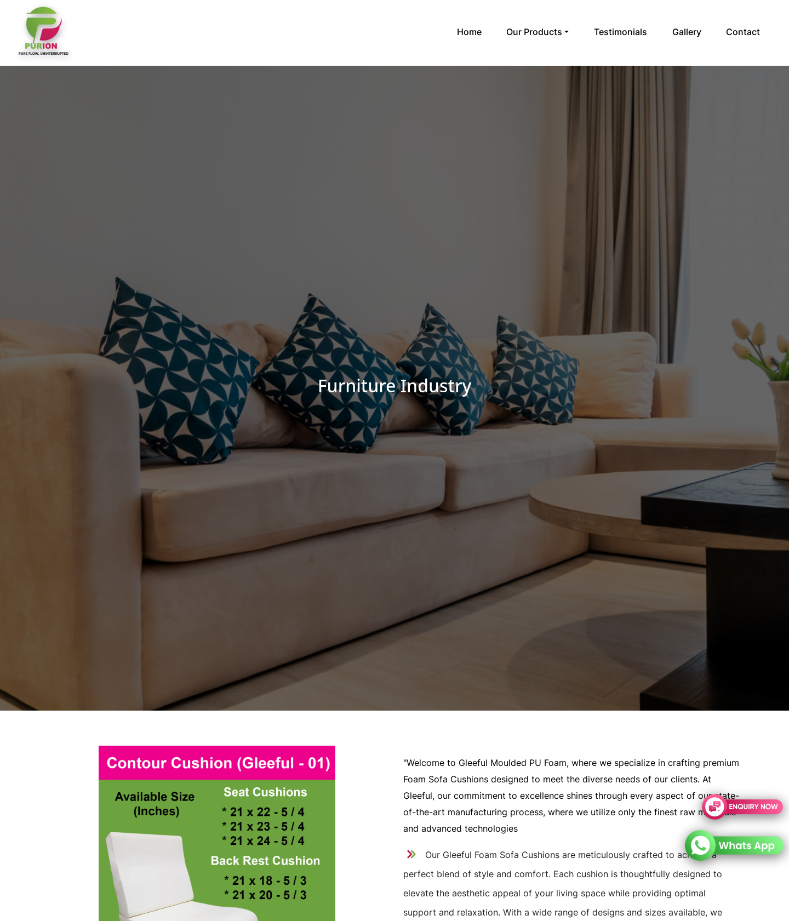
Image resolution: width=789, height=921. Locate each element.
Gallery (686, 31)
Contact (743, 31)
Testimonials (620, 31)
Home (469, 31)
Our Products (534, 31)
